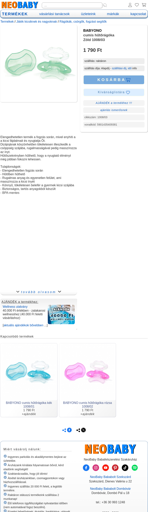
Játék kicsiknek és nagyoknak (36, 21)
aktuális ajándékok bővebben (23, 325)
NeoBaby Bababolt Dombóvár (110, 488)
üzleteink (88, 14)
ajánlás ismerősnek (113, 110)
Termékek (7, 21)
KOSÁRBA (113, 79)
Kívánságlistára (114, 92)
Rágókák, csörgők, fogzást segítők (83, 21)
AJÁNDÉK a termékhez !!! (114, 102)
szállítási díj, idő (122, 68)
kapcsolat (138, 14)
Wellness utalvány (15, 306)
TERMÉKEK (15, 14)
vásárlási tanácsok (54, 14)
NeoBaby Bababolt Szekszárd (110, 477)
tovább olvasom (38, 292)
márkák (113, 14)
